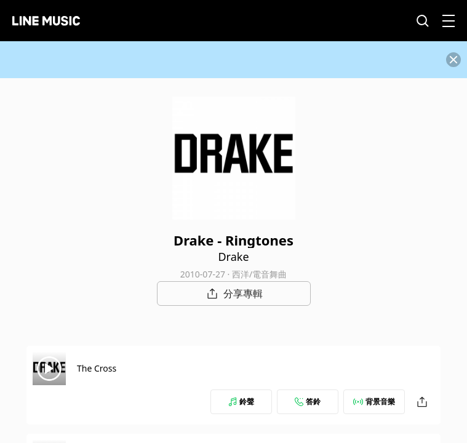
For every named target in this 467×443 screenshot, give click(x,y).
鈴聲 (241, 401)
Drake (233, 256)
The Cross (96, 368)
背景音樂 (374, 401)
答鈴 (308, 401)
